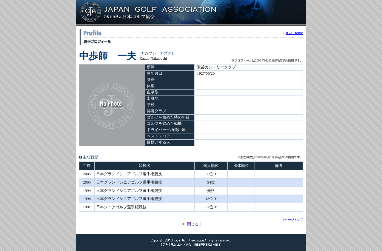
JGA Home (294, 32)
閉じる (193, 224)
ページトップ (294, 219)
